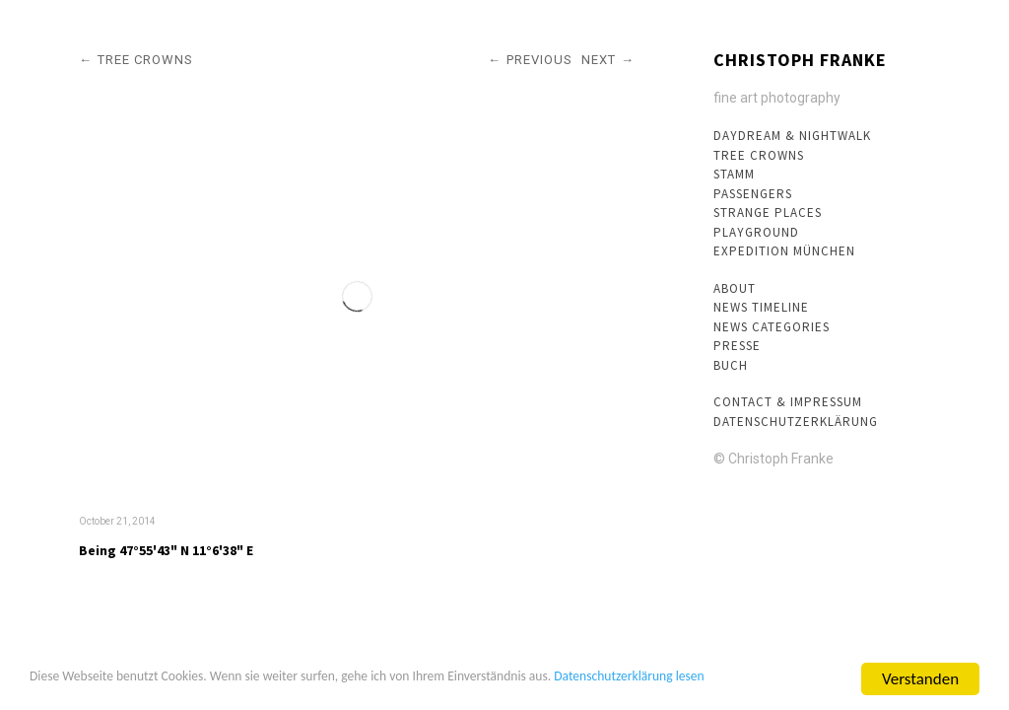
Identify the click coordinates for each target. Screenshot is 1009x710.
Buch (730, 365)
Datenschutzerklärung (795, 421)
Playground (756, 232)
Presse (737, 345)
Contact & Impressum (787, 401)
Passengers (752, 193)
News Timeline (761, 307)
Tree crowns (758, 155)
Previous (539, 59)
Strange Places (767, 212)
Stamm (734, 174)
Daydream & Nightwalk (792, 135)
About (734, 288)
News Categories (771, 327)
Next (598, 59)
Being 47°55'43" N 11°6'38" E (166, 550)
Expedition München (784, 251)
